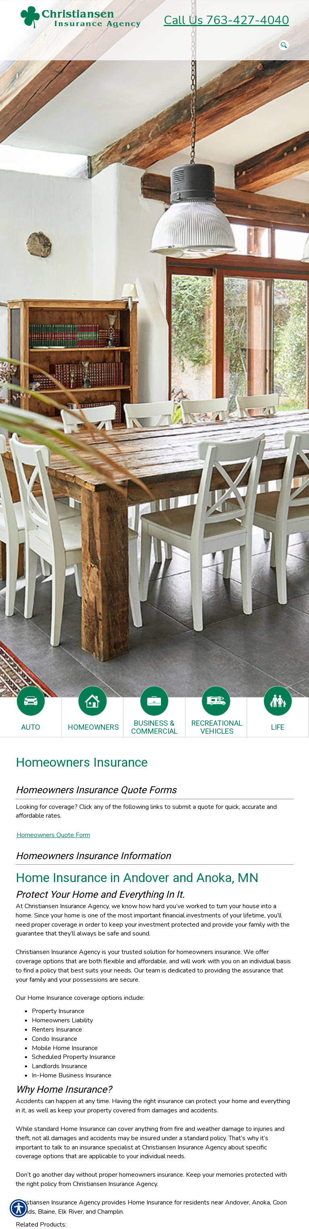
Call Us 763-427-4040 (226, 20)
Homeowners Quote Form (53, 835)
